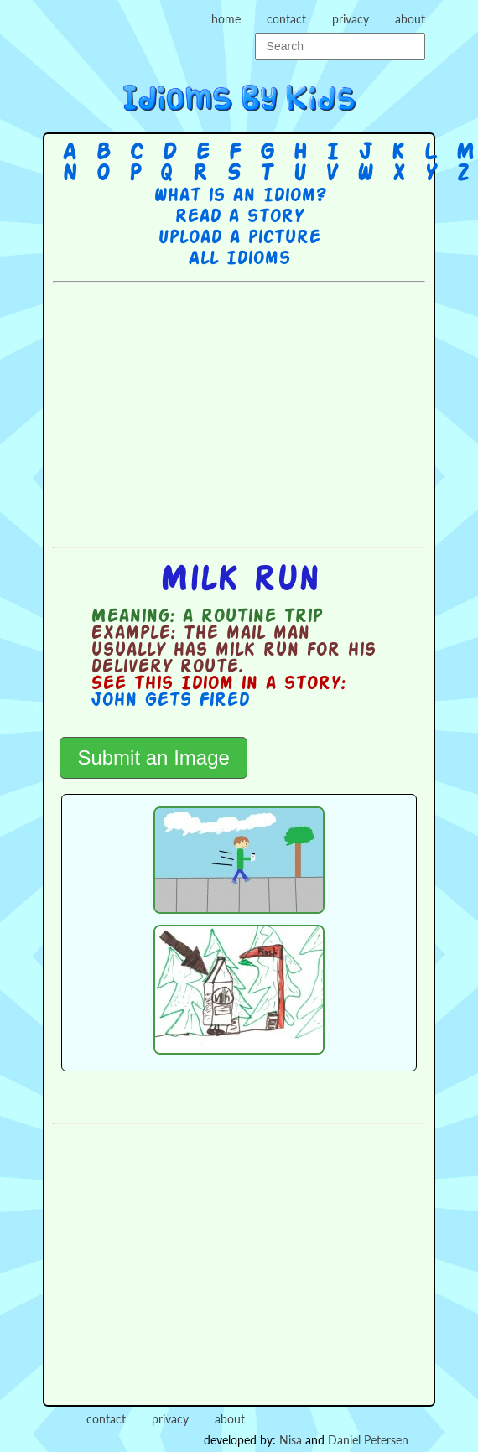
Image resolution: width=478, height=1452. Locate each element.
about (410, 19)
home (226, 19)
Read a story (239, 217)
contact (286, 19)
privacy (350, 19)
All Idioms (239, 259)
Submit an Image (153, 757)
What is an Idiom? (239, 196)
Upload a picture (239, 238)
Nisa (290, 1440)
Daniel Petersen (368, 1440)
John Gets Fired (170, 700)
